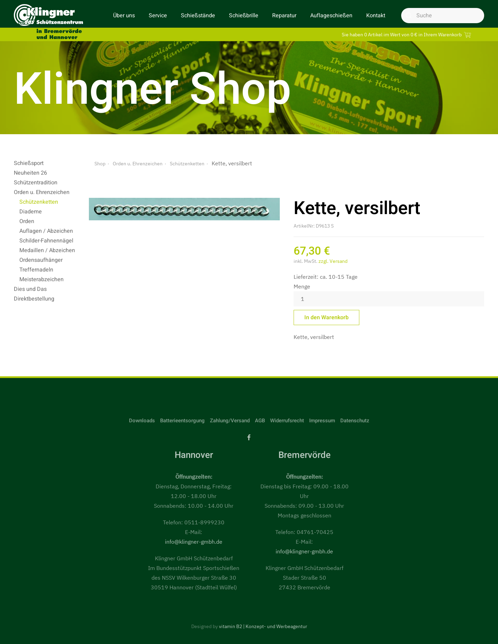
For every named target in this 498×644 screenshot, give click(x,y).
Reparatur (284, 15)
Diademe (30, 212)
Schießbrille (243, 15)
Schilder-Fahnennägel (46, 241)
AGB (260, 420)
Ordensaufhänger (41, 260)
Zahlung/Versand (230, 420)
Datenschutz (354, 420)
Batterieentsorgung (182, 420)
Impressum (322, 420)
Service (158, 15)
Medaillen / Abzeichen (47, 250)
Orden (26, 221)
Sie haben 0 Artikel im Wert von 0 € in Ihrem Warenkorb (407, 34)
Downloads (142, 420)
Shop (99, 163)
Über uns (124, 15)
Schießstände (198, 15)
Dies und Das (30, 289)
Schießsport (29, 163)
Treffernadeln (36, 270)
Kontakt (375, 15)
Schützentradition (35, 182)
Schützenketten (38, 202)
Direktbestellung (34, 299)
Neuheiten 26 (30, 173)
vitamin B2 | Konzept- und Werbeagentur (263, 626)
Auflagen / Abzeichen (46, 231)
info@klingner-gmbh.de (193, 541)
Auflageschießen (331, 15)
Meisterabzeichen (41, 279)
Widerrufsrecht (287, 420)
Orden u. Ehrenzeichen (42, 192)
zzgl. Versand (333, 261)
